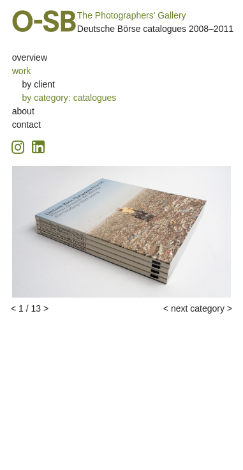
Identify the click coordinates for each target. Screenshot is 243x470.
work (21, 71)
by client (38, 84)
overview (29, 57)
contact (26, 124)
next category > (201, 308)
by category (45, 98)
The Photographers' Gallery (131, 15)
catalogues (95, 98)
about (23, 111)
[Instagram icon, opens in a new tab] (19, 145)
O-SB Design (44, 21)
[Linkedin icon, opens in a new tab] (38, 146)
